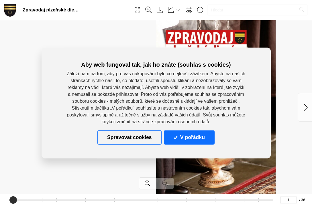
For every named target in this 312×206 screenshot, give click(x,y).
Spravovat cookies (129, 137)
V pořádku (189, 137)
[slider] (13, 200)
